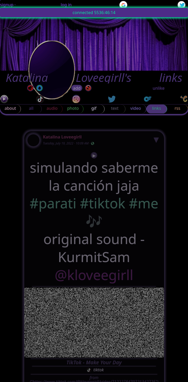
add (77, 88)
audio (52, 108)
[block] (88, 88)
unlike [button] (159, 88)
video (135, 108)
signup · (8, 5)
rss (177, 108)
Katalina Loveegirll (62, 137)
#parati (53, 203)
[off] (39, 88)
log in (66, 5)
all (31, 108)
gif (93, 108)
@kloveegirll (94, 275)
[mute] (30, 88)
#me (143, 203)
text (115, 108)
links (156, 108)
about (10, 108)
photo (73, 108)
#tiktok (102, 203)
